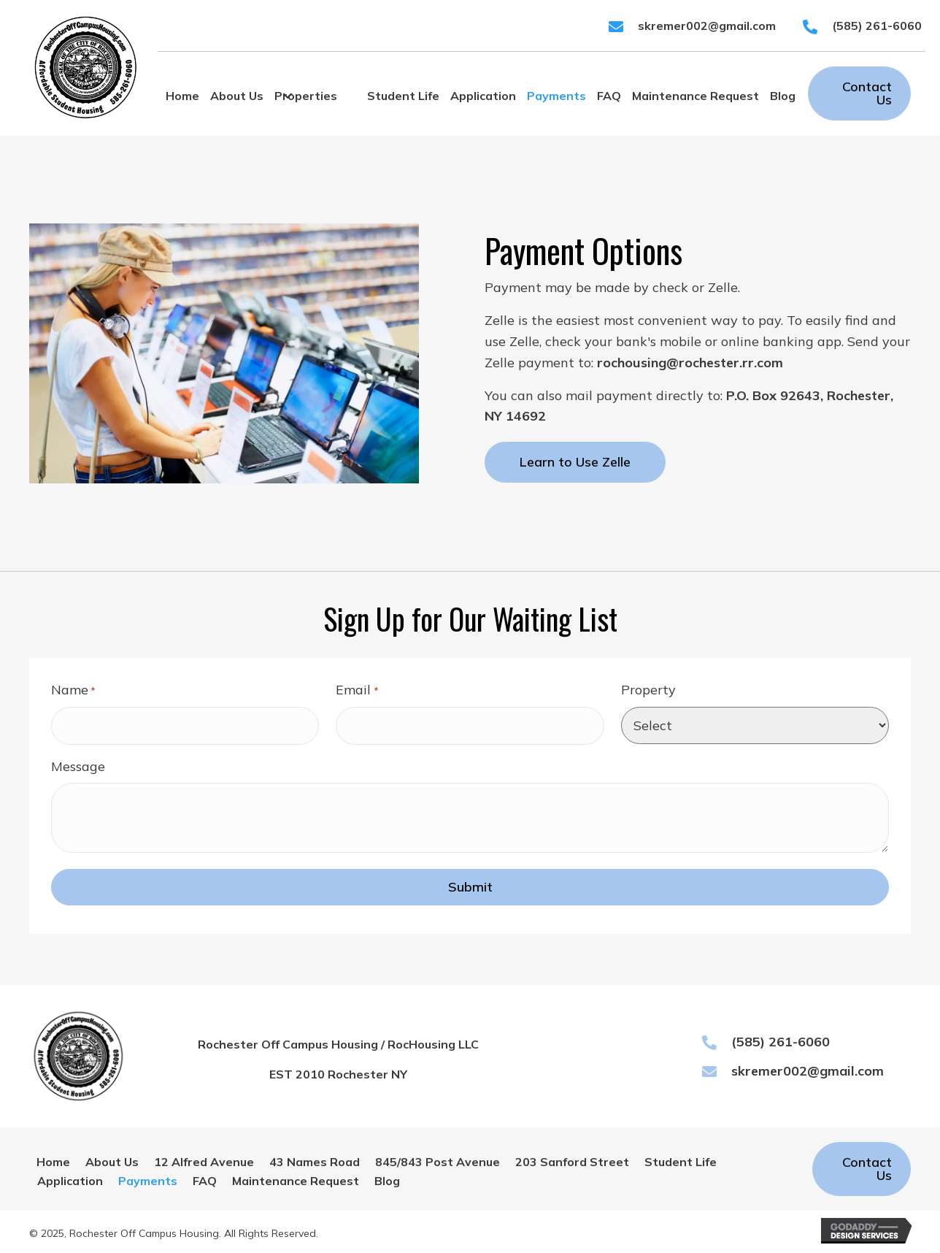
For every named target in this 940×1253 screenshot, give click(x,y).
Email (357, 690)
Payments (147, 1180)
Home (53, 1161)
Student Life (680, 1161)
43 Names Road (314, 1161)
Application (70, 1180)
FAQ (205, 1180)
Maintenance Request (295, 1180)
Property (648, 689)
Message (78, 765)
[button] (287, 96)
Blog (387, 1180)
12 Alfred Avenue (204, 1161)
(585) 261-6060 (877, 25)
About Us (112, 1161)
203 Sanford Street (572, 1161)
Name (73, 690)
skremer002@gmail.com (707, 25)
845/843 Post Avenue (437, 1161)
